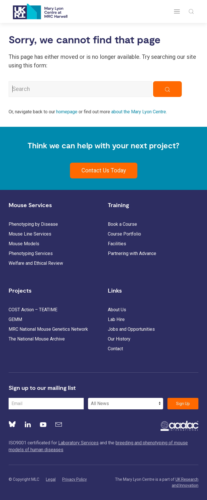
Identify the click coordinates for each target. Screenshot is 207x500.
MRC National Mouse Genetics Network (48, 329)
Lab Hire (116, 319)
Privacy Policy (74, 479)
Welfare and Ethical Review (36, 263)
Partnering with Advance (132, 253)
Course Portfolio (124, 234)
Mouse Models (24, 243)
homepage (66, 111)
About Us (117, 309)
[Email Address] (46, 403)
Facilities (117, 243)
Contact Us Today (103, 170)
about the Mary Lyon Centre (138, 111)
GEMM (15, 319)
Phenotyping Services (31, 253)
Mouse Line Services (30, 234)
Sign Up (183, 403)
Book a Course (122, 224)
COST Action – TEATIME (33, 309)
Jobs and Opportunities (131, 329)
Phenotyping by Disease (33, 224)
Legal (51, 479)
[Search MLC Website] (80, 89)
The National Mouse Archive (37, 339)
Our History (119, 339)
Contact (115, 348)
